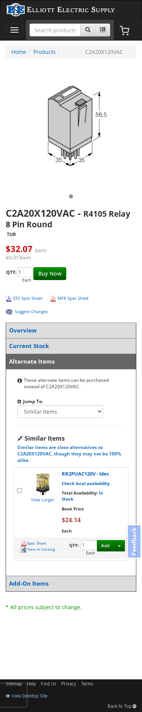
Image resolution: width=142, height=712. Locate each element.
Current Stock (69, 346)
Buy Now (49, 273)
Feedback (134, 541)
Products (44, 51)
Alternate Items (69, 361)
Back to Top (122, 706)
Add (105, 545)
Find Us (48, 684)
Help (31, 684)
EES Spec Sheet (27, 298)
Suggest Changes (31, 311)
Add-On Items (69, 583)
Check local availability (85, 483)
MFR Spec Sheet (73, 298)
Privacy (68, 684)
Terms (87, 684)
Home (18, 51)
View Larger (43, 499)
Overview (69, 330)
